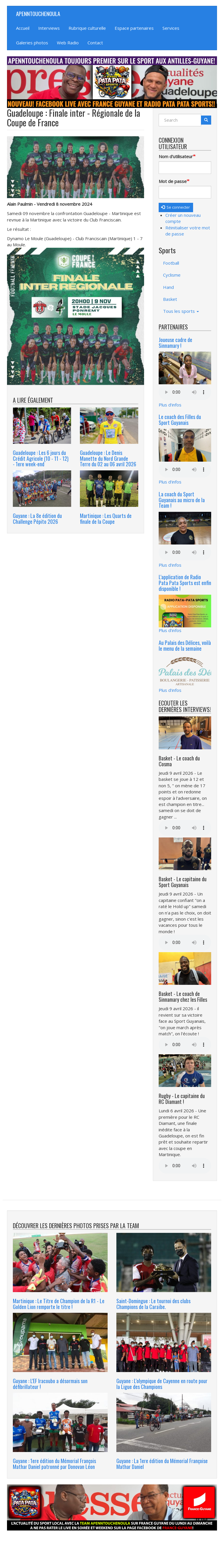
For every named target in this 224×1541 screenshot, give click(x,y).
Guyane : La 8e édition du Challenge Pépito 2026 (37, 518)
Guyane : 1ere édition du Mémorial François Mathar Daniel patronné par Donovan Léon (54, 1463)
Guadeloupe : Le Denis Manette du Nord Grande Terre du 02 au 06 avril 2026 (108, 458)
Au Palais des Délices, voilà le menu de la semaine (185, 645)
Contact (95, 43)
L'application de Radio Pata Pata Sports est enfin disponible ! (185, 582)
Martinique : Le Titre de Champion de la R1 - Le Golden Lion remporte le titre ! (58, 1303)
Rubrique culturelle (87, 28)
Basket (170, 299)
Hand (168, 287)
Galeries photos (32, 43)
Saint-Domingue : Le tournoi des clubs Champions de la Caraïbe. (153, 1303)
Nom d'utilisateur (176, 156)
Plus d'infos (170, 405)
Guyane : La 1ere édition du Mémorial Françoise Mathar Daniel (162, 1463)
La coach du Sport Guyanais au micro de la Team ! (182, 499)
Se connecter (175, 207)
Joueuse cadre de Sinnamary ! (175, 342)
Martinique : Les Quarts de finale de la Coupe (106, 518)
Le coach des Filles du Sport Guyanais (180, 419)
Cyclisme (172, 275)
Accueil (22, 28)
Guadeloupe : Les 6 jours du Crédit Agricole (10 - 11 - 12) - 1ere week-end (41, 458)
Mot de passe (173, 181)
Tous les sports (181, 311)
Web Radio (68, 43)
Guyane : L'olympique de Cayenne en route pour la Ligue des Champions (161, 1383)
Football (171, 263)
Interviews (49, 28)
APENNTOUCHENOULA (38, 13)
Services (170, 28)
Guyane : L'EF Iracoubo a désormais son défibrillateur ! (50, 1383)
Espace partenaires (134, 28)
